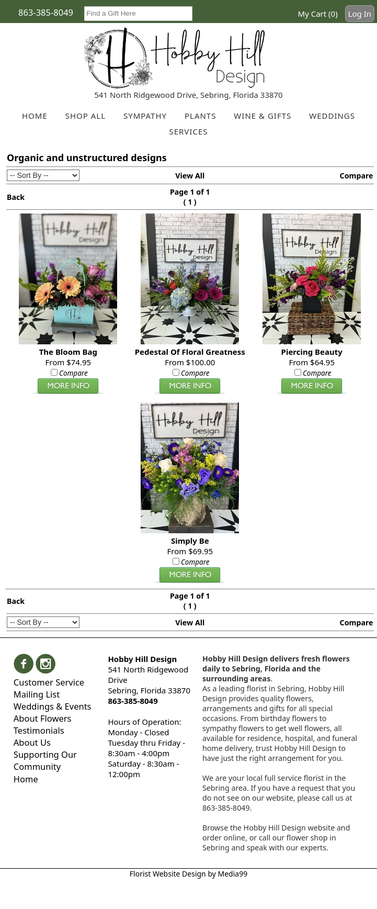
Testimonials (39, 730)
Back (16, 197)
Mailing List (37, 694)
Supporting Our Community (45, 760)
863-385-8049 (45, 12)
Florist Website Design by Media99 (188, 874)
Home (26, 779)
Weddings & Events (53, 706)
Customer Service (49, 682)
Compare (356, 176)
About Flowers (43, 718)
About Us (32, 742)
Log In (359, 13)
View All (189, 176)
